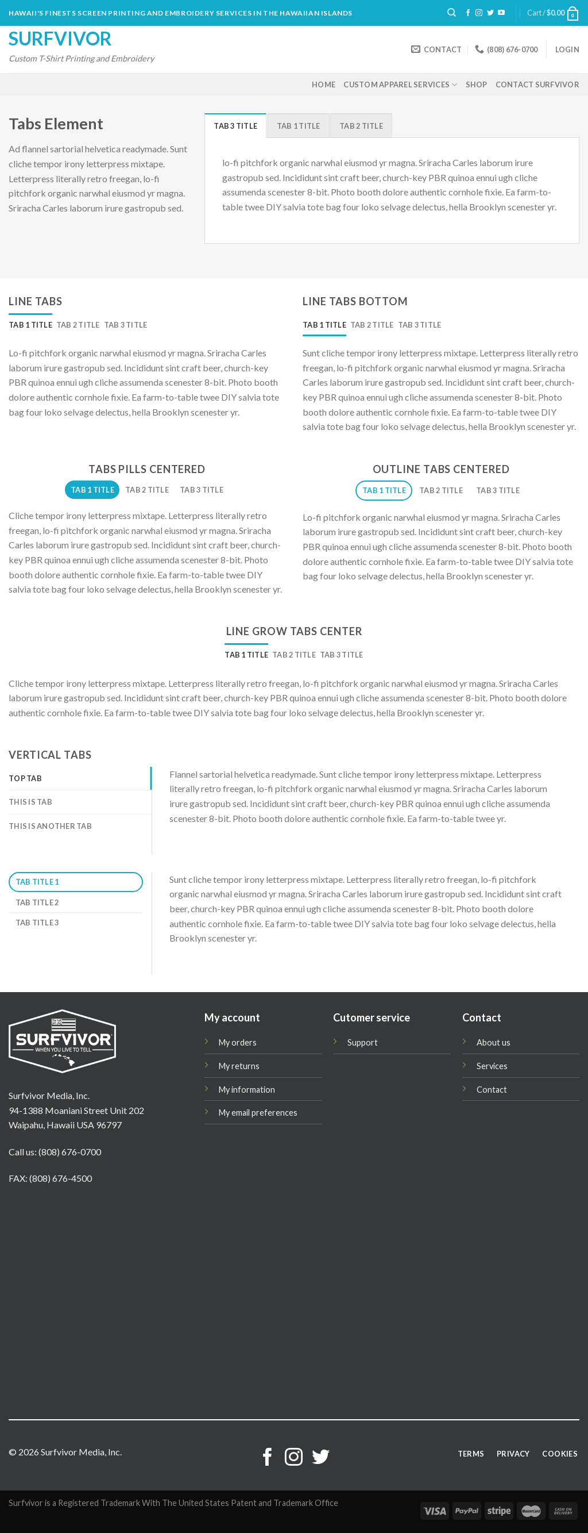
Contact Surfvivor (537, 84)
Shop (477, 84)
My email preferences (258, 1112)
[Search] (451, 13)
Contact (492, 1089)
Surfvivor (60, 38)
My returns (239, 1066)
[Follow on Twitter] (490, 13)
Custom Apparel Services (400, 84)
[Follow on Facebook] (468, 13)
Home (323, 84)
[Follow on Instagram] (478, 13)
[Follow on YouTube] (501, 13)
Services (492, 1066)
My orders (238, 1042)
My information (247, 1089)
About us (493, 1042)
